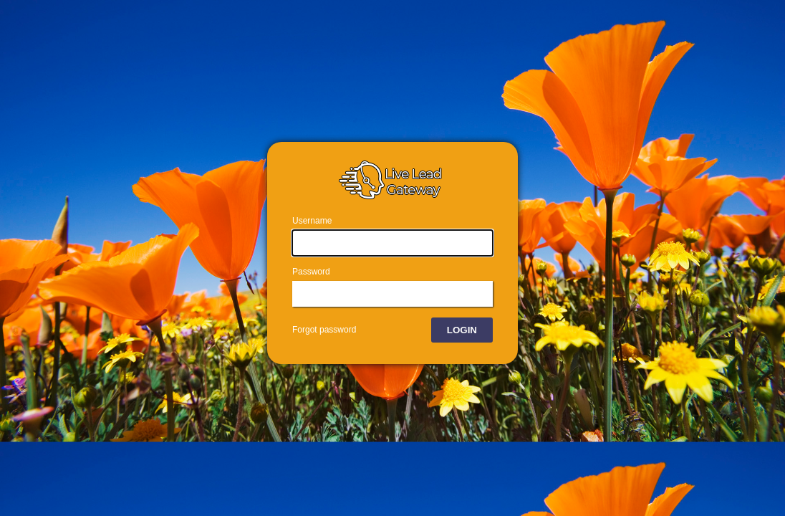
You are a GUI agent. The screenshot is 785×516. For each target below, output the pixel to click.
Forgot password (324, 330)
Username (312, 221)
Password (311, 272)
